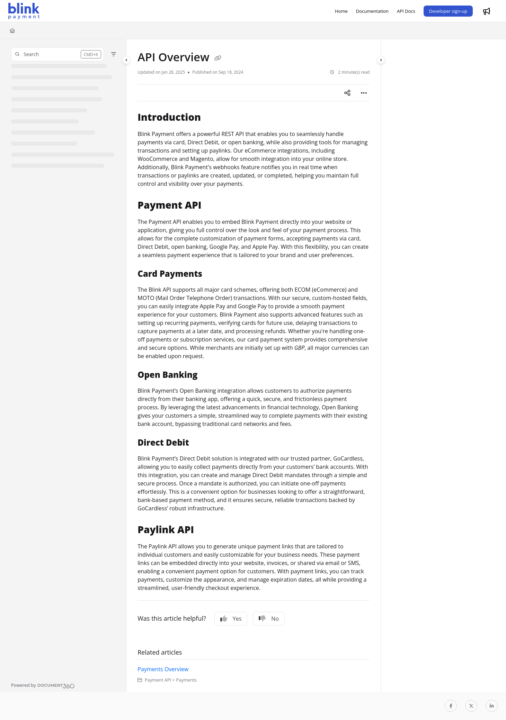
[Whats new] (486, 11)
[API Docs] (406, 11)
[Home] (341, 11)
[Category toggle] (126, 60)
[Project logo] (23, 11)
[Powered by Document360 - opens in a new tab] (43, 685)
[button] (57, 54)
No (269, 618)
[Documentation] (372, 11)
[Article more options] (364, 92)
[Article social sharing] (347, 92)
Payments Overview (162, 669)
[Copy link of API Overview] (217, 58)
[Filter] (113, 54)
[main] (253, 365)
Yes (231, 618)
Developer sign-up (448, 11)
